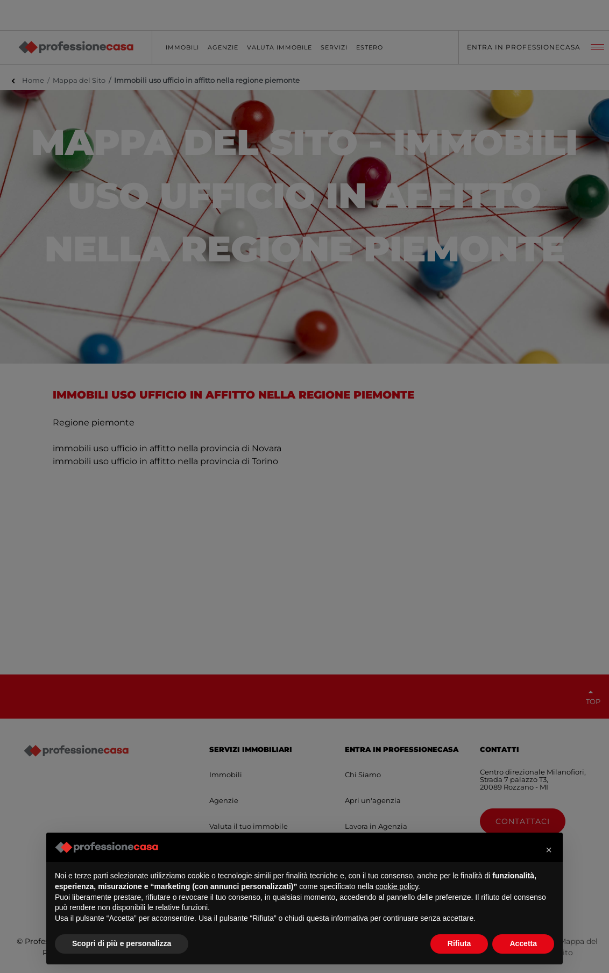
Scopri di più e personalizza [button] (121, 943)
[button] (548, 849)
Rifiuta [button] (459, 943)
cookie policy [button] (397, 886)
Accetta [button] (523, 943)
